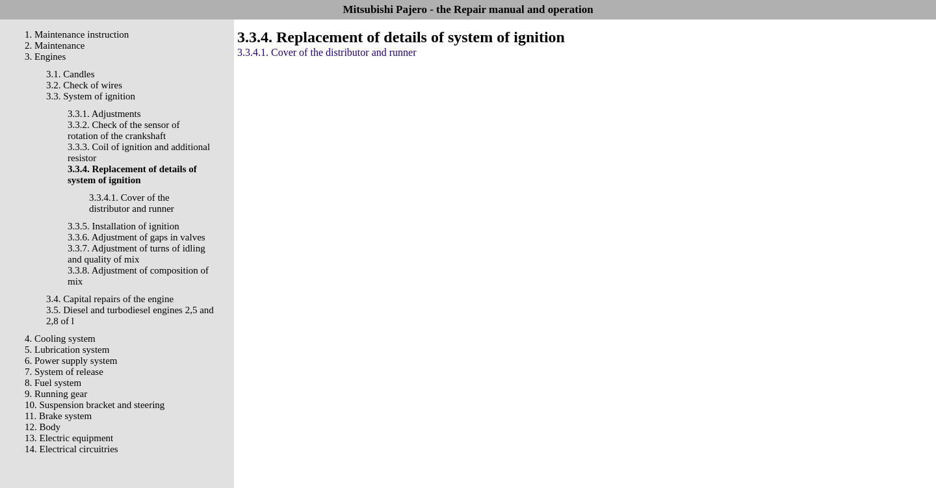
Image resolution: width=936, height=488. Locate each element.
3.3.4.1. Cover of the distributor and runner (131, 203)
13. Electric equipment (69, 438)
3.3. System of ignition (90, 96)
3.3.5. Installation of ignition (123, 226)
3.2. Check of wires (84, 85)
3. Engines (45, 56)
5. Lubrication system (67, 349)
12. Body (42, 427)
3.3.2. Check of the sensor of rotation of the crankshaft (123, 130)
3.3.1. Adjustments (104, 114)
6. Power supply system (71, 360)
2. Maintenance (54, 45)
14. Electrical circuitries (71, 449)
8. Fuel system (53, 383)
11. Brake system (58, 416)
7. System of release (64, 371)
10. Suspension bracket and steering (94, 405)
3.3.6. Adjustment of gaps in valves (136, 237)
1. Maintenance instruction (77, 34)
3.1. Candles (70, 74)
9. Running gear (56, 394)
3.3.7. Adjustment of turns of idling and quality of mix (136, 253)
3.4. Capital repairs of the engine (110, 299)
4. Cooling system (60, 338)
